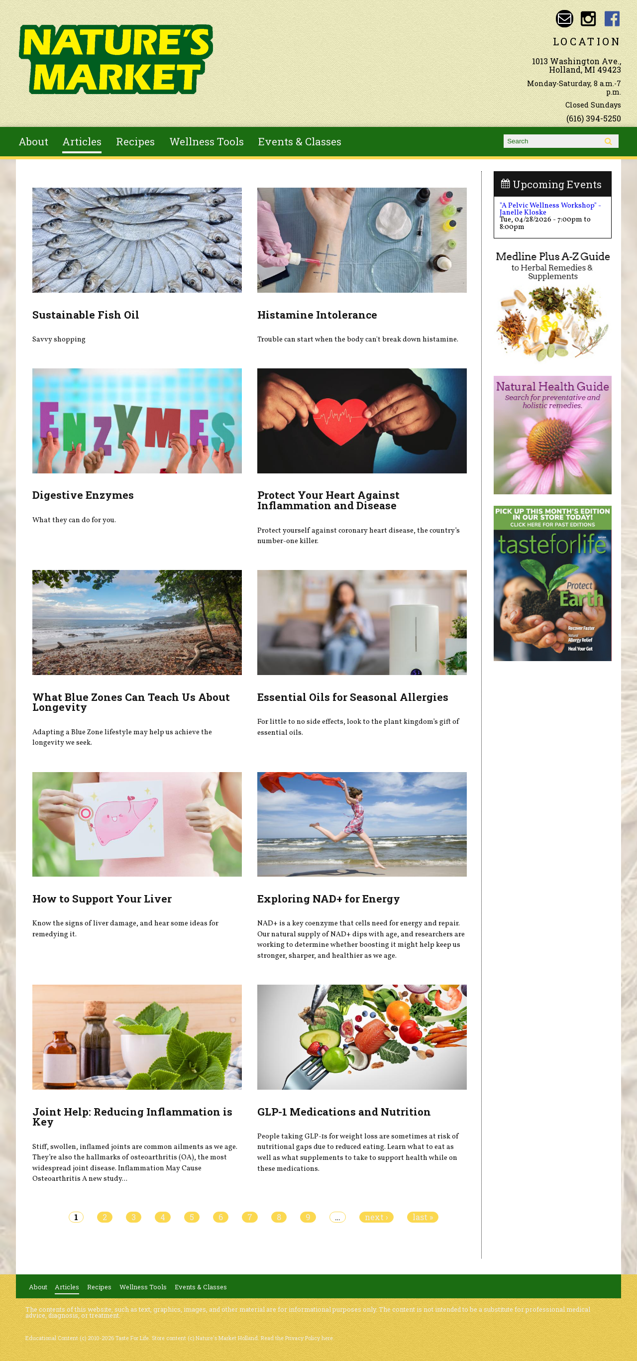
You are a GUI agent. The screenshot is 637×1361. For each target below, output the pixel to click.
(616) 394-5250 (593, 118)
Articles (82, 141)
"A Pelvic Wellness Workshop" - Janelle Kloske (550, 209)
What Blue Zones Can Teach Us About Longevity (131, 702)
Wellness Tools (206, 141)
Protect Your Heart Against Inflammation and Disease (328, 500)
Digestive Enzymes (83, 495)
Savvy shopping (59, 339)
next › (376, 1217)
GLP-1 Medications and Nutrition (344, 1112)
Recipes (135, 141)
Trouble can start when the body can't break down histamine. (357, 339)
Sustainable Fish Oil (85, 315)
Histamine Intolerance (317, 315)
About (33, 141)
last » (423, 1217)
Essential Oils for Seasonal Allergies (352, 697)
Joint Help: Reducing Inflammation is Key (132, 1117)
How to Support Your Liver (102, 899)
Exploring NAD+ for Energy (328, 899)
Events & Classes (299, 141)
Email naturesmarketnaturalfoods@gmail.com (564, 18)
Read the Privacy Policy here (297, 1338)
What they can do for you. (74, 520)
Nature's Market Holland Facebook (612, 18)
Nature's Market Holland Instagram (588, 18)
